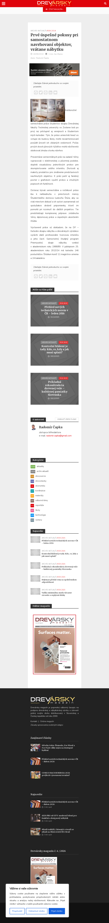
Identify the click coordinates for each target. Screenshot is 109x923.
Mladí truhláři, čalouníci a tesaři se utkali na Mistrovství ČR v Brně (58, 830)
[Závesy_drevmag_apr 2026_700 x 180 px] (54, 69)
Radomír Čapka (42, 58)
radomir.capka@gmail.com (59, 435)
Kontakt (34, 721)
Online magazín (47, 721)
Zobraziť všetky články (66, 419)
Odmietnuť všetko (37, 911)
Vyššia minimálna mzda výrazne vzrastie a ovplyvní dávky (57, 594)
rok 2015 (63, 303)
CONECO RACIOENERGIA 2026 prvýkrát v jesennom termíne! (56, 774)
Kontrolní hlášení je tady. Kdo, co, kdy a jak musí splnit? (54, 349)
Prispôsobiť (17, 911)
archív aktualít (38, 30)
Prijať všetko (56, 911)
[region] (37, 900)
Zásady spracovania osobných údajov (47, 725)
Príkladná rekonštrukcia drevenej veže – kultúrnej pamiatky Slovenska (54, 388)
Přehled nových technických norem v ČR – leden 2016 (54, 310)
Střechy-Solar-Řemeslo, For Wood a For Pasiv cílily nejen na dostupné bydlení (58, 747)
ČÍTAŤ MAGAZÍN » (54, 9)
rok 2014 (51, 30)
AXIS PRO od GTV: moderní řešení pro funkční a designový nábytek (59, 817)
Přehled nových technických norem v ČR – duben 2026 (60, 760)
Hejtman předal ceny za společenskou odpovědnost (59, 581)
